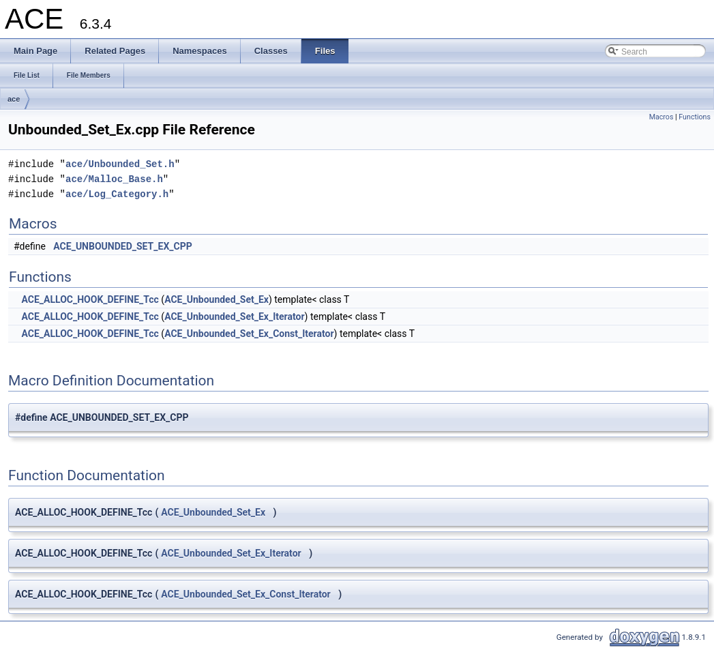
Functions (695, 117)
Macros (661, 117)
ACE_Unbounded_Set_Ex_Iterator (234, 316)
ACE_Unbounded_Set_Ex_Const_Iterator (248, 333)
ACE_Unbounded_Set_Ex (216, 299)
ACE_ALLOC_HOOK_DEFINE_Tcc (89, 299)
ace (14, 99)
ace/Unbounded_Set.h (120, 164)
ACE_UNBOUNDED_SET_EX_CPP (122, 246)
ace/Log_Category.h (116, 194)
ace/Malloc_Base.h (114, 179)
